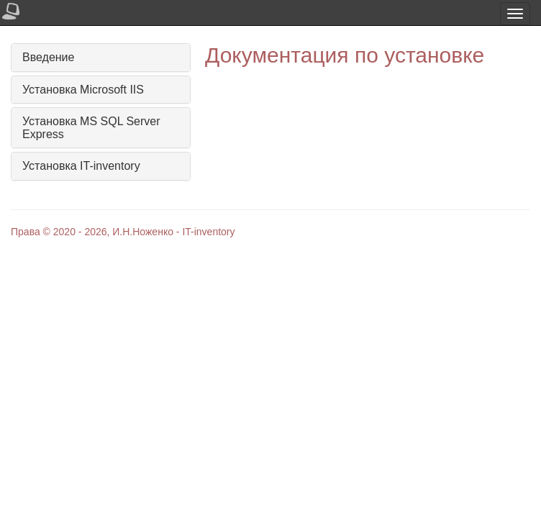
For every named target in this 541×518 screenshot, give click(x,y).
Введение (48, 57)
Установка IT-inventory (81, 166)
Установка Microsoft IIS (83, 89)
